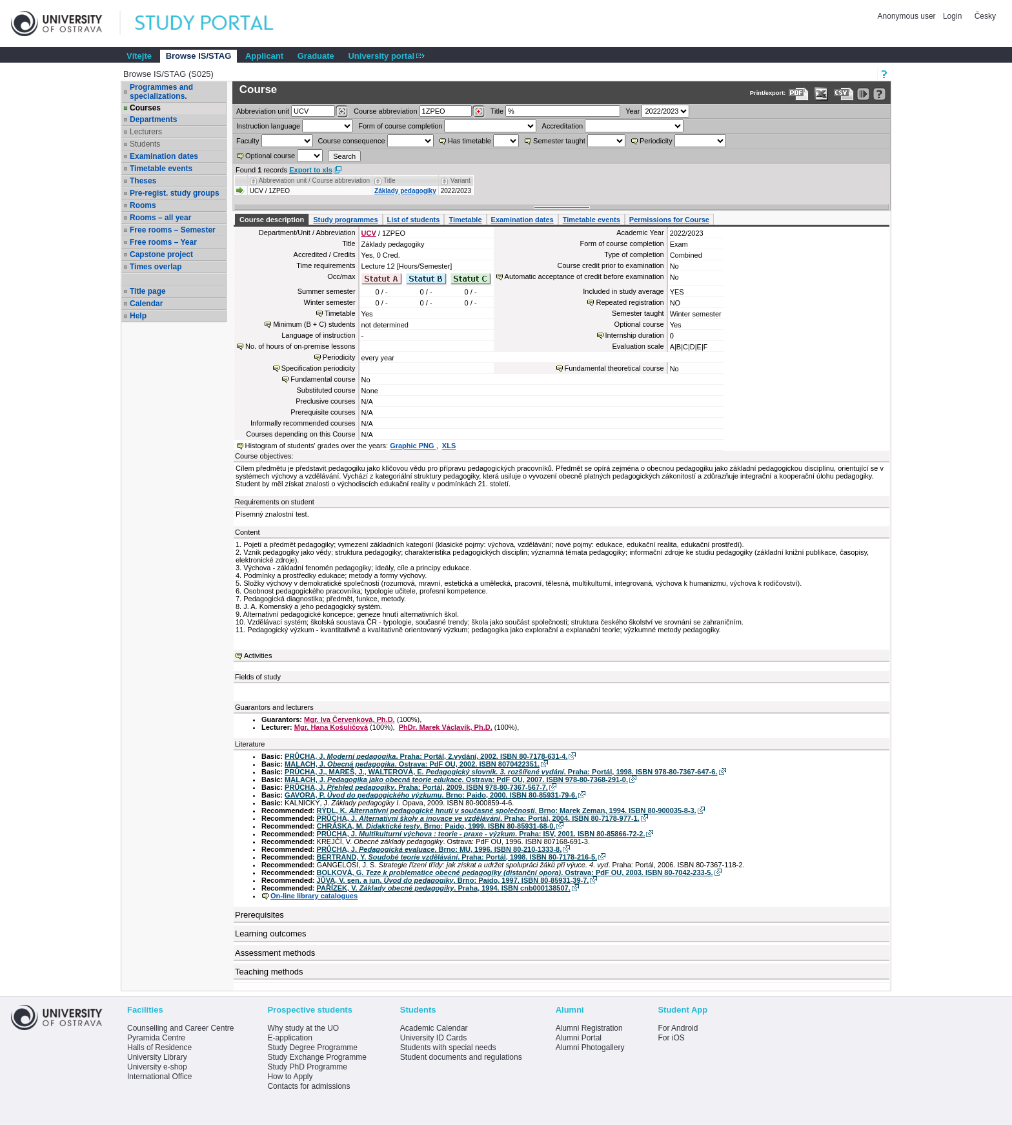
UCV (368, 233)
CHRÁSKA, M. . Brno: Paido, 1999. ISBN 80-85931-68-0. (436, 826)
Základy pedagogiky (405, 190)
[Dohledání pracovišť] (342, 111)
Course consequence (351, 141)
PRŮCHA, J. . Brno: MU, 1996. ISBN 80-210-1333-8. (439, 849)
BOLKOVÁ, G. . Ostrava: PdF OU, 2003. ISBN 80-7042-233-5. (515, 872)
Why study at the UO (303, 1028)
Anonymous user (908, 16)
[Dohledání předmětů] (478, 111)
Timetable (465, 219)
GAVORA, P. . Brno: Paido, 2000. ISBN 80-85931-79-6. (431, 795)
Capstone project (161, 254)
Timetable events (161, 168)
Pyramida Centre (156, 1037)
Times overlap (155, 266)
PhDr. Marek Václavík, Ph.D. (445, 727)
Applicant (264, 56)
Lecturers (146, 131)
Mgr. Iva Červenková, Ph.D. (349, 719)
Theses (143, 180)
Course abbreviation (385, 111)
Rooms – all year (160, 217)
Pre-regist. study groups (174, 193)
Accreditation (562, 126)
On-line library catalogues (314, 896)
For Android (678, 1028)
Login (952, 16)
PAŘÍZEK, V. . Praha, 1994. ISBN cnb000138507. (444, 888)
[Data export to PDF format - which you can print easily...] (799, 94)
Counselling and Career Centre (180, 1028)
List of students (413, 219)
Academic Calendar (434, 1028)
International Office (159, 1076)
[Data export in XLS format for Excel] (821, 94)
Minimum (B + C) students (314, 324)
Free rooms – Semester (173, 229)
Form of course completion (400, 126)
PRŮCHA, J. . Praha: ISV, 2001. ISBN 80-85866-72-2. (481, 834)
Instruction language (268, 126)
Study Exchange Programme (316, 1057)
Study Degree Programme (312, 1047)
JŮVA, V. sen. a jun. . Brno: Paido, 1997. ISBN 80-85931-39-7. (453, 880)
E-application (289, 1037)
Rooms (143, 205)
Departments (153, 119)
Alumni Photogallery (590, 1047)
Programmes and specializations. (161, 92)
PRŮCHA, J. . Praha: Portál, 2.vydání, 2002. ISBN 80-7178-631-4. (426, 756)
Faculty (247, 141)
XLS (449, 445)
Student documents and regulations (461, 1057)
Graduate (316, 56)
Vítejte (139, 56)
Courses (145, 107)
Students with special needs (448, 1047)
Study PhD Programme (307, 1066)
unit (262, 111)
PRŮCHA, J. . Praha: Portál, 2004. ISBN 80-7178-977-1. (478, 818)
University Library (157, 1057)
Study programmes (345, 219)
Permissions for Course (669, 219)
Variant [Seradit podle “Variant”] (460, 180)
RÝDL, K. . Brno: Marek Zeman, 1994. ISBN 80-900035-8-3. (506, 810)
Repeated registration (629, 302)
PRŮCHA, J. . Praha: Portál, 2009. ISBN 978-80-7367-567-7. (416, 787)
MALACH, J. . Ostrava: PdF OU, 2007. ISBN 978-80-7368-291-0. (456, 779)
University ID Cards (433, 1037)
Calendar (146, 303)
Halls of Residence (159, 1047)
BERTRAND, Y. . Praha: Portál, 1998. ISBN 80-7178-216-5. (457, 857)
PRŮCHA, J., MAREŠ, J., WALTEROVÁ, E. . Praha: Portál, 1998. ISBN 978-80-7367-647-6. (501, 772)
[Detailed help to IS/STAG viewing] (879, 94)
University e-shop (157, 1066)
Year (632, 111)
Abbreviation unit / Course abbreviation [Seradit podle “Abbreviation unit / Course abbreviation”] (314, 180)
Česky (985, 16)
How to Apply (289, 1076)
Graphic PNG (413, 445)
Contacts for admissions (308, 1086)
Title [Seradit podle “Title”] (389, 180)
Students (145, 144)
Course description (271, 219)
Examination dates (164, 156)
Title (497, 111)
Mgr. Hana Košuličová (331, 727)
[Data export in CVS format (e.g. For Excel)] (844, 94)
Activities (258, 655)
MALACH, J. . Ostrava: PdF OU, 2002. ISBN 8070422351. (412, 764)
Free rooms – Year (163, 242)
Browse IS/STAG (199, 56)
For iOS (671, 1037)
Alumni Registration (589, 1028)
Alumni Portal (579, 1037)
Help (138, 315)
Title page (148, 291)
